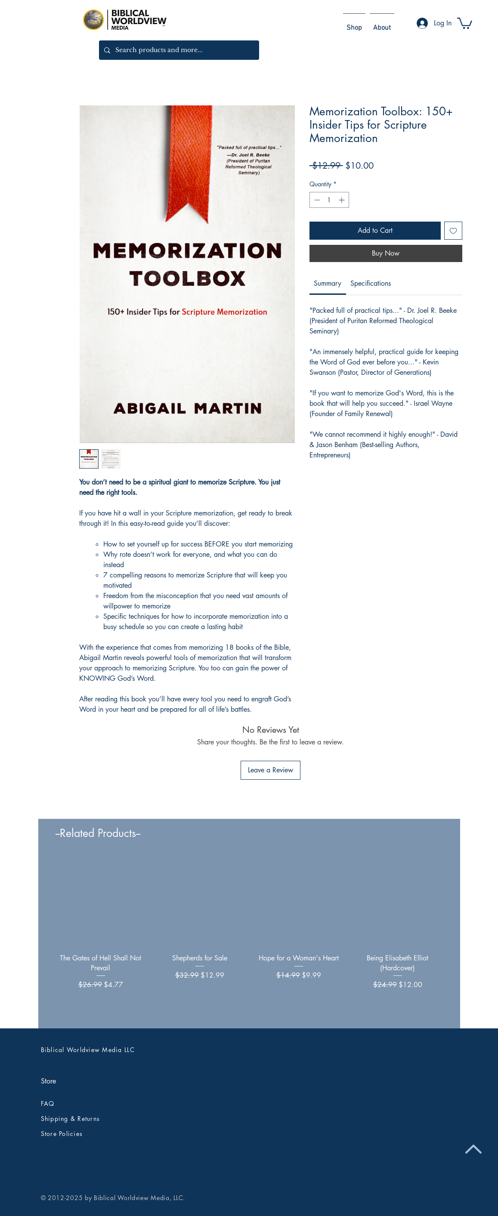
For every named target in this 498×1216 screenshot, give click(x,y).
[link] (327, 283)
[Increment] (342, 199)
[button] (464, 22)
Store (48, 1081)
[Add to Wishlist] (453, 231)
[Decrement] (316, 199)
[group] (249, 939)
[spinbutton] (329, 199)
